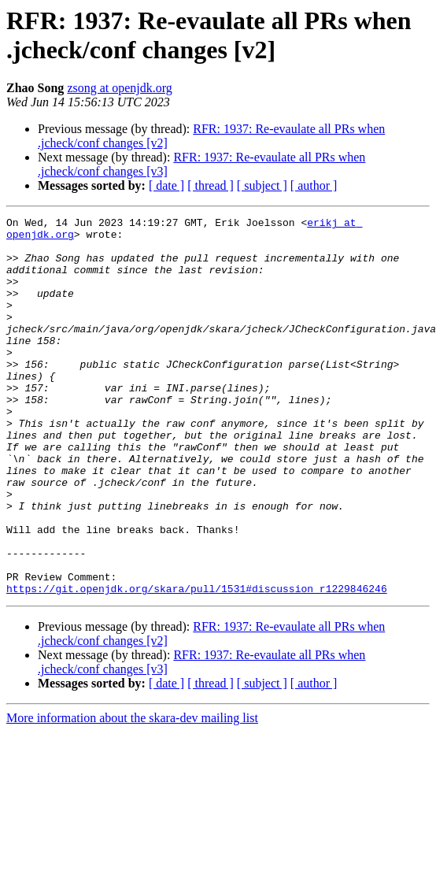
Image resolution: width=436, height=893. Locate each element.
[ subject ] (262, 185)
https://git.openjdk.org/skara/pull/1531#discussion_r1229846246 (196, 664)
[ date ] (166, 185)
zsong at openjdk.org (119, 87)
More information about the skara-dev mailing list (132, 793)
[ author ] (314, 185)
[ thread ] (210, 185)
